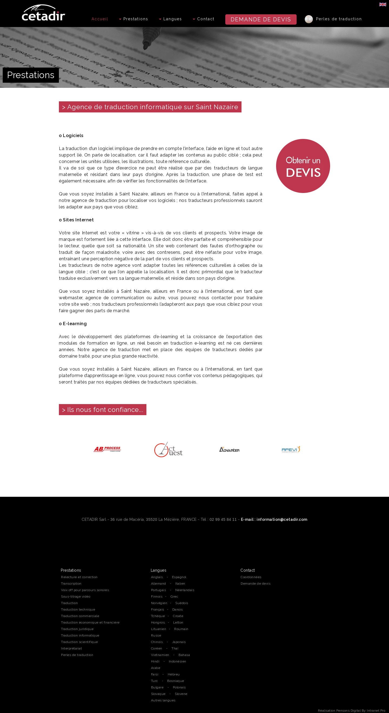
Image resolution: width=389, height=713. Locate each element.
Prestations (133, 19)
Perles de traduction (333, 19)
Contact (203, 19)
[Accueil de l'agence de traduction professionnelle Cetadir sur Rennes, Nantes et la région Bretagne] (44, 11)
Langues (170, 19)
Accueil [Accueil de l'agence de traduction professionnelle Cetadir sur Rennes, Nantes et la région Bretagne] (100, 19)
